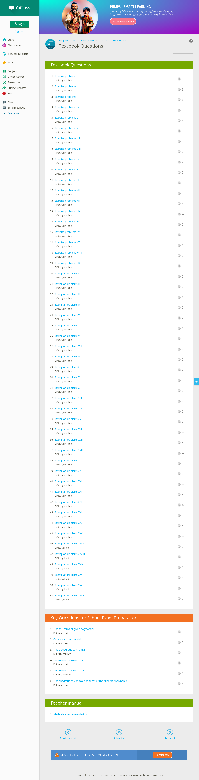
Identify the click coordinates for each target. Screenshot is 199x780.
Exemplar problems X (67, 367)
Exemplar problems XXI (68, 481)
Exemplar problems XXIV (69, 512)
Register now (162, 754)
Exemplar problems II (67, 284)
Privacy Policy (157, 775)
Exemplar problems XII (68, 388)
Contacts (123, 775)
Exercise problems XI (67, 180)
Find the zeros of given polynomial (73, 629)
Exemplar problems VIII (68, 346)
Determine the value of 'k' (68, 660)
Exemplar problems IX (67, 356)
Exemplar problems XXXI (69, 585)
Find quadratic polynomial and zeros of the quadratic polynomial (90, 681)
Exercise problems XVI (68, 232)
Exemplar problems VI (68, 325)
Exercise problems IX (67, 159)
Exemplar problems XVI (68, 429)
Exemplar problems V (67, 315)
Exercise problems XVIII (68, 252)
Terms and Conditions (139, 775)
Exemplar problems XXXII (69, 595)
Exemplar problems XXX (68, 575)
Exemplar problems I (67, 273)
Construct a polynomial (67, 639)
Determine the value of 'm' (68, 670)
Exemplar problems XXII (69, 491)
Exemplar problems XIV (68, 408)
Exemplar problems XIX (68, 460)
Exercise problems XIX (67, 263)
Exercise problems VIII (68, 148)
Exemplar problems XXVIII (70, 554)
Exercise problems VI (67, 128)
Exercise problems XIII (68, 200)
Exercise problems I (66, 76)
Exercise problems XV (67, 221)
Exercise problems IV (67, 107)
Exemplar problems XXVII (69, 543)
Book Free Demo (123, 21)
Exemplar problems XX (68, 471)
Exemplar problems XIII (68, 398)
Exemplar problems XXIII (69, 502)
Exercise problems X (66, 169)
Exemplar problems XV (68, 419)
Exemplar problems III (68, 294)
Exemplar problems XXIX (69, 564)
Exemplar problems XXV (69, 523)
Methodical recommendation (70, 714)
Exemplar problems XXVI (69, 533)
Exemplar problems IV (68, 304)
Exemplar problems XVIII (69, 450)
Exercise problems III (67, 96)
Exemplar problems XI (67, 377)
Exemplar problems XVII (69, 439)
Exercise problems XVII (68, 242)
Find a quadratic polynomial (69, 649)
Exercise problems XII (67, 190)
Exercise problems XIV (68, 211)
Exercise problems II (66, 86)
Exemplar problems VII (68, 336)
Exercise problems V (66, 117)
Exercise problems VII (67, 138)
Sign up (19, 31)
